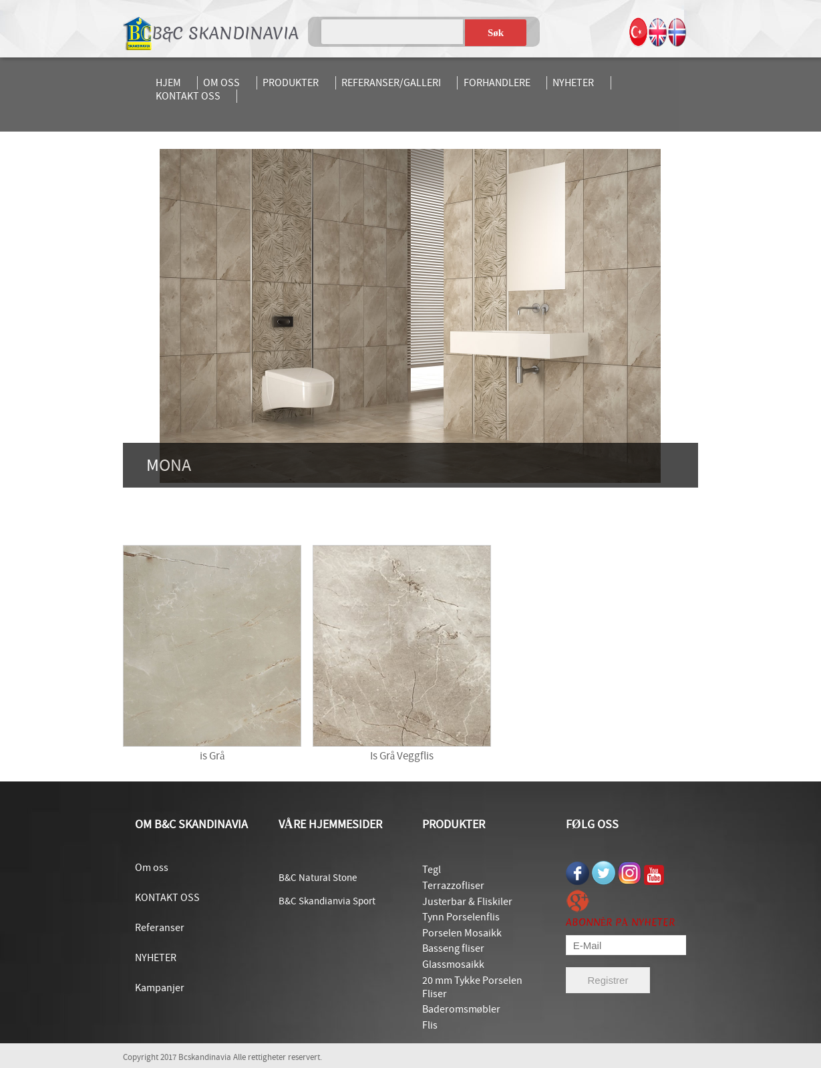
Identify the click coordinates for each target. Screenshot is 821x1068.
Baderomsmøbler (461, 1009)
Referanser (159, 927)
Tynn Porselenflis (461, 917)
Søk (496, 32)
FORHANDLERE (497, 83)
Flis (430, 1025)
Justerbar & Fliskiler (467, 901)
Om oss (151, 867)
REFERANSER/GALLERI (391, 83)
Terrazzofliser (453, 885)
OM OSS (221, 83)
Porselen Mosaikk (462, 933)
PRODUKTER (291, 83)
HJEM (168, 83)
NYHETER (573, 83)
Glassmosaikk (453, 964)
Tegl (431, 869)
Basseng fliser (453, 948)
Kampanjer (159, 988)
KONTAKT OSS (188, 96)
